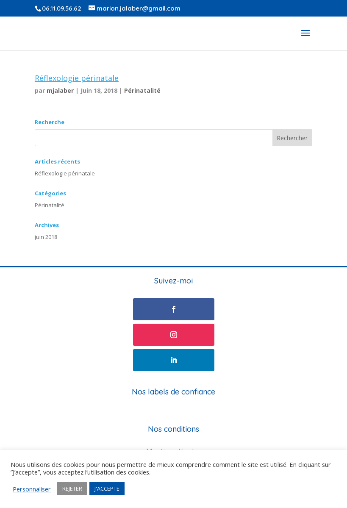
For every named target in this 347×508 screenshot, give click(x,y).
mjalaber (60, 90)
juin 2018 (46, 237)
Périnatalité (142, 90)
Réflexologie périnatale (77, 78)
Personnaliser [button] (32, 489)
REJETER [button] (72, 488)
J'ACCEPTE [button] (106, 488)
